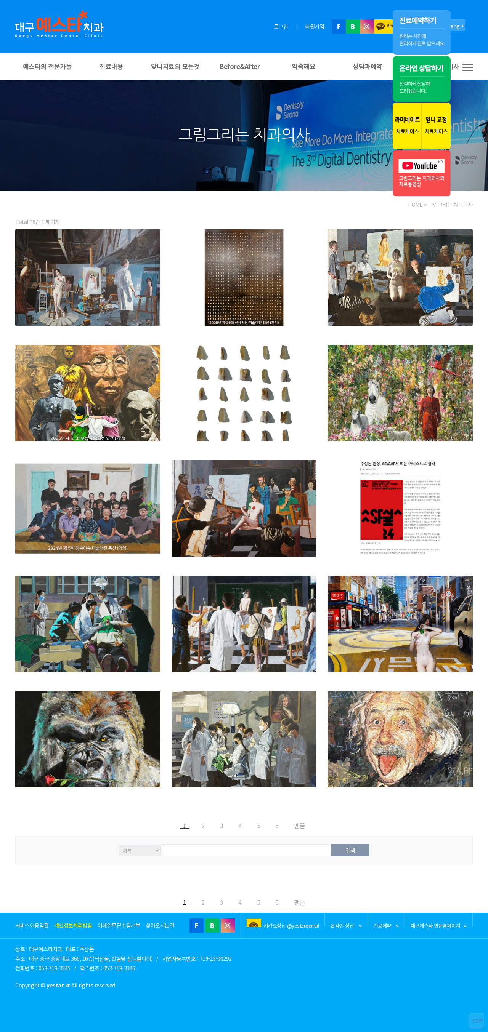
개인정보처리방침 (73, 925)
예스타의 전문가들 (47, 66)
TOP (476, 1021)
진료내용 (111, 66)
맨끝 (299, 825)
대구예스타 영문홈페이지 (439, 924)
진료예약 (386, 924)
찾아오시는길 (160, 925)
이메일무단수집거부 (119, 925)
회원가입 (314, 26)
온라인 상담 (346, 924)
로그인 (281, 26)
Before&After (239, 66)
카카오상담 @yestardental (291, 924)
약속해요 (303, 66)
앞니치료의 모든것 (175, 66)
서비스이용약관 (32, 925)
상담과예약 (367, 66)
